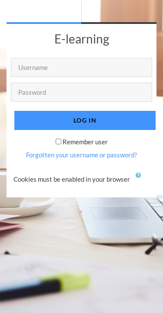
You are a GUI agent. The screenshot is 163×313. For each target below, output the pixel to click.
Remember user (85, 142)
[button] (140, 180)
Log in (84, 120)
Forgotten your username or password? (81, 155)
